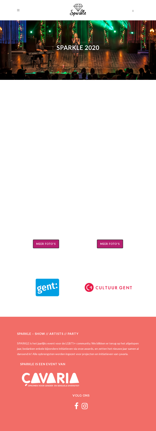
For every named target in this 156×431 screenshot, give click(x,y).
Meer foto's (46, 243)
